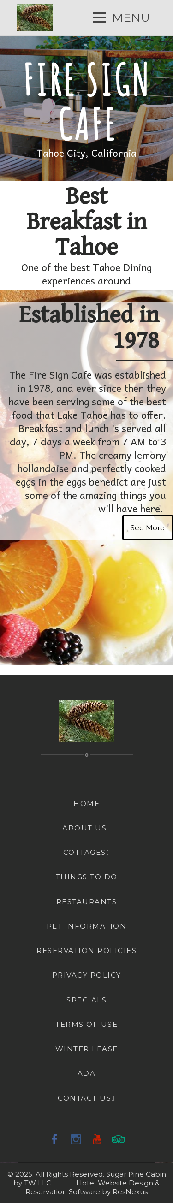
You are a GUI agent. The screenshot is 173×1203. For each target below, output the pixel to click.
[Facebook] (55, 1139)
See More (148, 527)
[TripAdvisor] (118, 1139)
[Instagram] (76, 1139)
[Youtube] (97, 1139)
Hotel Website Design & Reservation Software (92, 1187)
